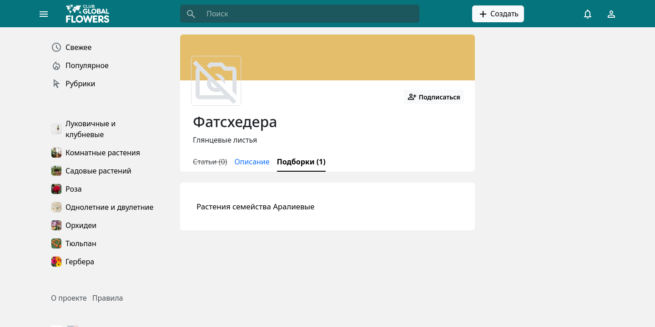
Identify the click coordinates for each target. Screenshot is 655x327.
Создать (498, 14)
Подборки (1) (301, 162)
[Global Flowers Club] (91, 14)
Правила (107, 298)
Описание (251, 162)
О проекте (69, 298)
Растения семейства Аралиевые (255, 206)
